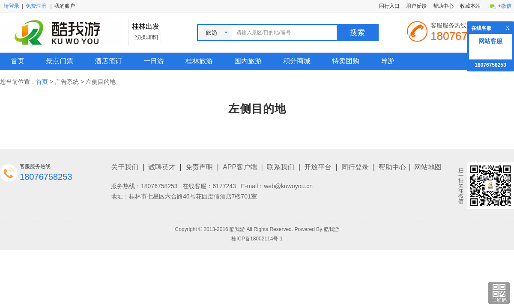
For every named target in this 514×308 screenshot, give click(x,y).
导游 (387, 61)
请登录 (11, 6)
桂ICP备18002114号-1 (257, 239)
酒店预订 (108, 61)
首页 (17, 61)
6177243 (224, 186)
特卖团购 (345, 61)
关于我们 (124, 167)
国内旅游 (248, 61)
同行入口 (389, 6)
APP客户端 (240, 167)
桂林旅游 (199, 61)
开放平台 (318, 167)
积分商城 (297, 61)
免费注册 (36, 6)
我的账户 (64, 6)
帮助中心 (443, 6)
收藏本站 (470, 6)
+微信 (504, 6)
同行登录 (355, 167)
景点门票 (59, 61)
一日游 (153, 61)
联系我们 (280, 167)
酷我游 (331, 229)
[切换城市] (146, 37)
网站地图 (428, 167)
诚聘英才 (162, 167)
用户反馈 (416, 6)
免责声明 (199, 167)
